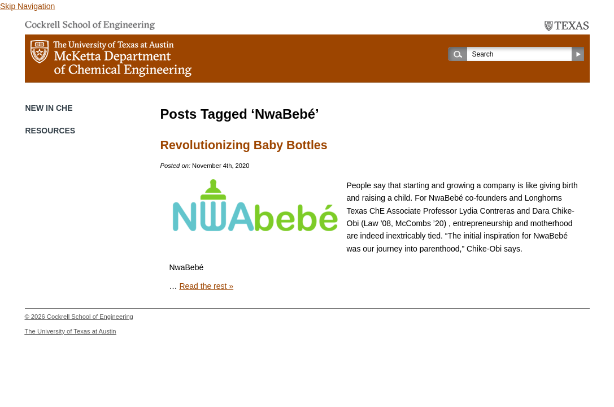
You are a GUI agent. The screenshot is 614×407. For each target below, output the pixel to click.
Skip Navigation (27, 6)
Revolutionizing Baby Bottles (244, 145)
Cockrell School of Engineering (90, 316)
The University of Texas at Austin (70, 331)
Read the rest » (206, 286)
